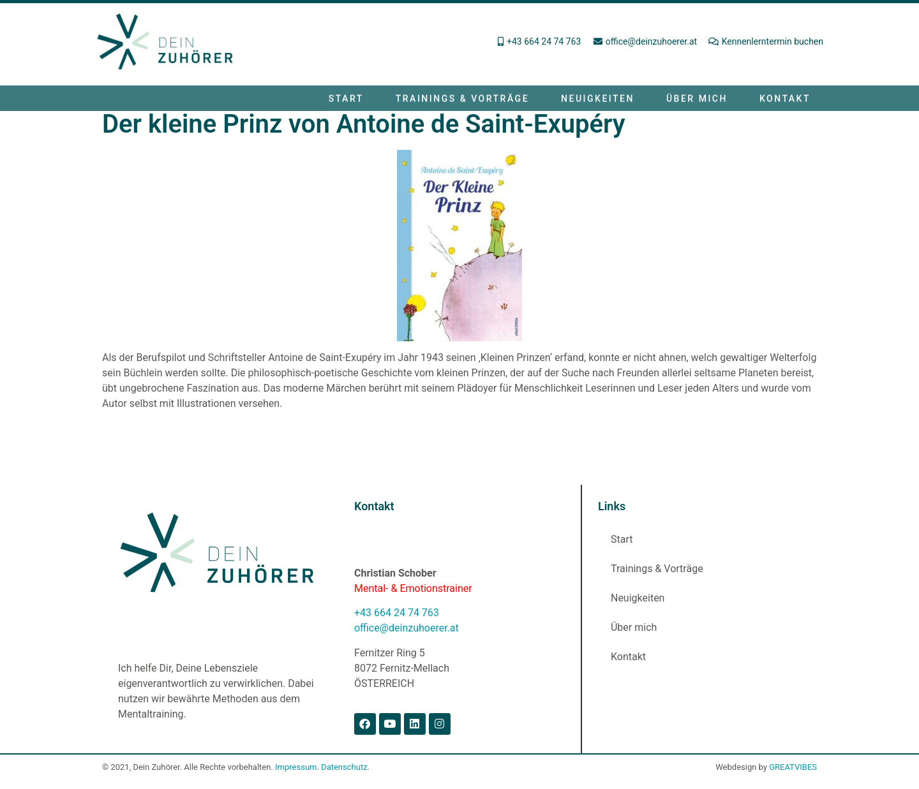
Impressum (296, 767)
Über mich (697, 101)
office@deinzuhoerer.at (406, 628)
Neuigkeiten (597, 101)
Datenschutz (344, 767)
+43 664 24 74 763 (396, 613)
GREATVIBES (793, 767)
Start (346, 101)
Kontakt (785, 101)
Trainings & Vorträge (462, 101)
